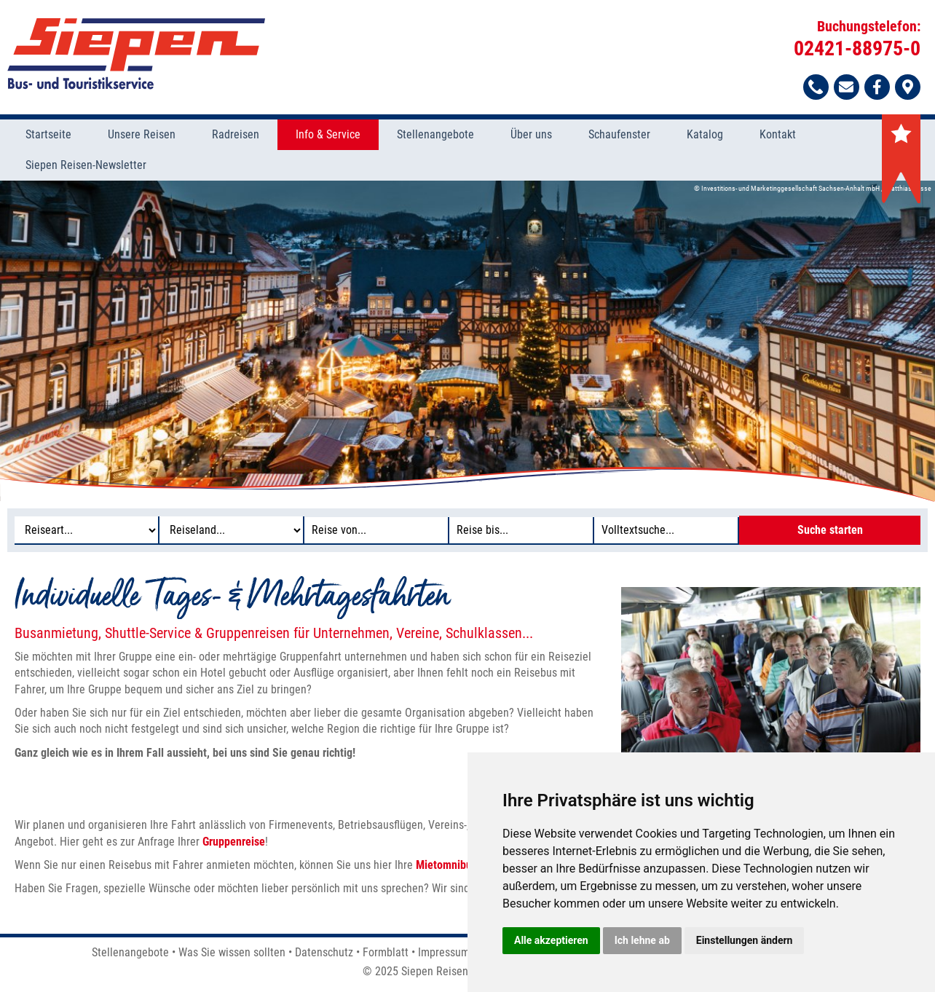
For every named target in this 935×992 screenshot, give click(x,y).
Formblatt (386, 952)
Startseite (48, 134)
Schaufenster (619, 134)
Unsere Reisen (141, 134)
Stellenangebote (435, 134)
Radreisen (235, 134)
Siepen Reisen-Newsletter (85, 165)
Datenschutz (324, 952)
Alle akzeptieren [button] (551, 940)
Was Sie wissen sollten (231, 952)
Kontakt (778, 134)
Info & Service (328, 134)
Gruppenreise (233, 842)
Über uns (531, 134)
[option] (467, 341)
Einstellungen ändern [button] (744, 940)
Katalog (705, 134)
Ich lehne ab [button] (642, 940)
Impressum (444, 952)
